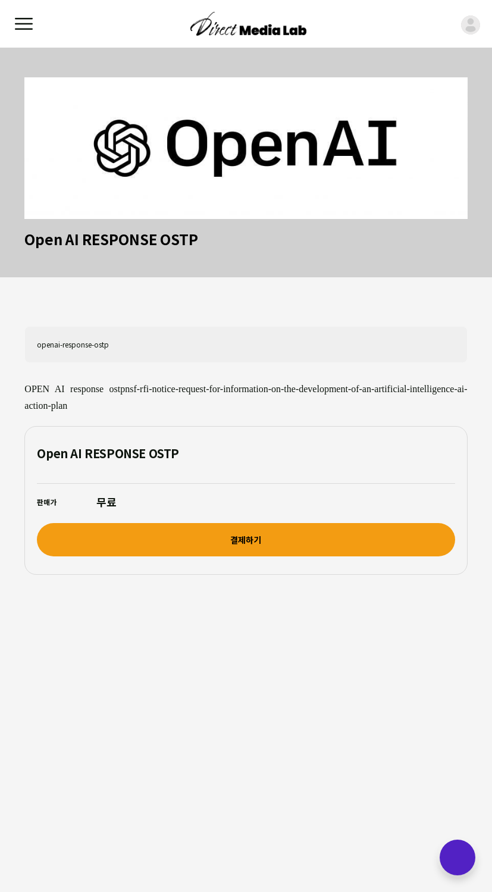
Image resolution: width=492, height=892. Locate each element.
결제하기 (245, 540)
